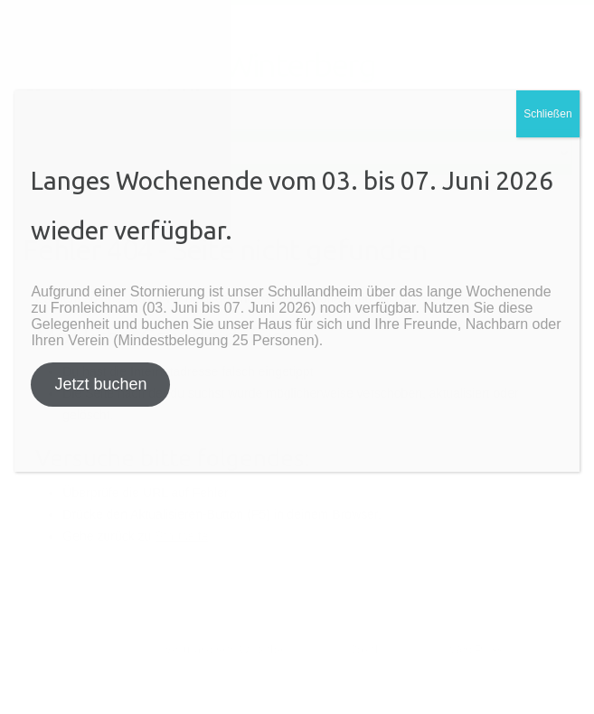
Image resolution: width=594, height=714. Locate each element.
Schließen (547, 114)
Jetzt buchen (100, 384)
